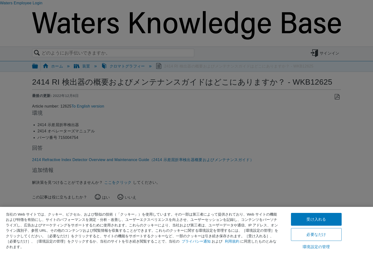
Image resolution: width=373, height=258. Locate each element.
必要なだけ (316, 234)
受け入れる (316, 219)
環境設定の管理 (316, 247)
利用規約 (232, 241)
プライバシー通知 (196, 241)
